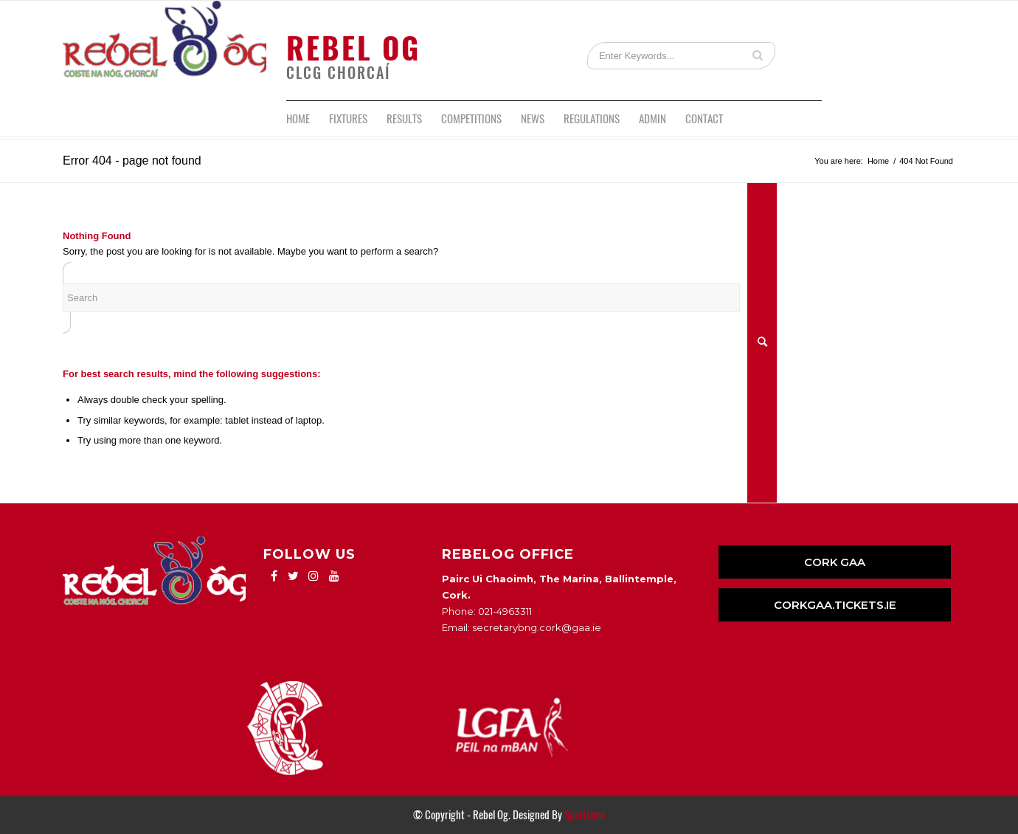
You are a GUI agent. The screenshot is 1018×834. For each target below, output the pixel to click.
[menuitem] (298, 118)
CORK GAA (834, 562)
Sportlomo (584, 814)
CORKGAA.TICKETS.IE (835, 605)
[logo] (164, 50)
